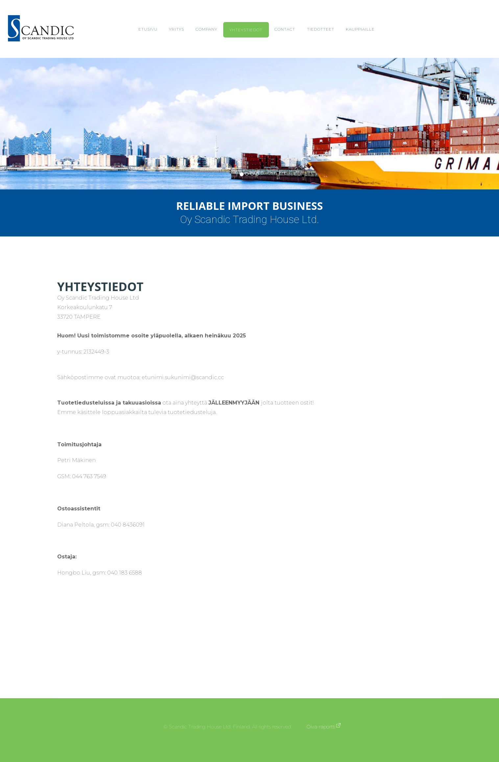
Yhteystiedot (245, 30)
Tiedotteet (320, 29)
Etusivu (147, 29)
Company (206, 29)
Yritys (176, 29)
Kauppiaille (360, 29)
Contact (284, 29)
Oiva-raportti (320, 727)
